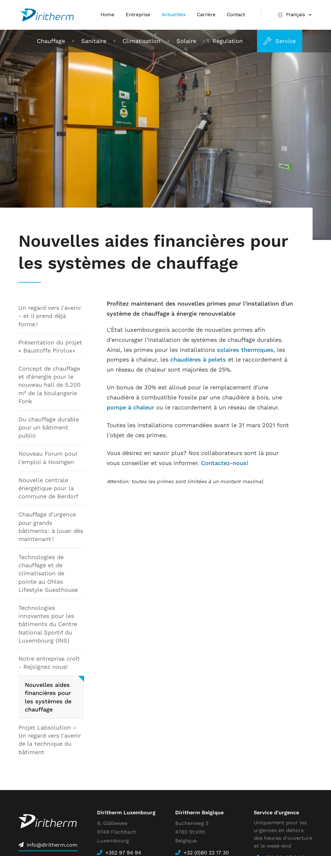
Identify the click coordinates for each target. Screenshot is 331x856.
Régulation (227, 41)
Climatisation (141, 41)
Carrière (206, 14)
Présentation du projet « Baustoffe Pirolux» (50, 346)
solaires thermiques (245, 349)
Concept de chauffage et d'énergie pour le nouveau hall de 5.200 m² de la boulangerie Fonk (49, 385)
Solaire (186, 41)
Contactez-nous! (224, 463)
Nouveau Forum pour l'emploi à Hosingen (48, 457)
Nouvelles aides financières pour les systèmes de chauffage (48, 697)
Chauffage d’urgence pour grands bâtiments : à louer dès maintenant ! (50, 527)
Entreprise (138, 14)
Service (286, 41)
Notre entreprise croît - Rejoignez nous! (49, 662)
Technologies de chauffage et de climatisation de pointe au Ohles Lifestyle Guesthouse (48, 573)
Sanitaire (93, 41)
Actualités (174, 14)
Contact (236, 14)
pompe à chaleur (130, 407)
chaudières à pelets (198, 359)
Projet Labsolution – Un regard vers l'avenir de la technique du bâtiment (49, 739)
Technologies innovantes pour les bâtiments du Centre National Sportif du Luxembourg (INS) (47, 624)
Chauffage (51, 41)
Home (107, 14)
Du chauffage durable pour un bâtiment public (48, 427)
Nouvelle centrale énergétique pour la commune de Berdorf (48, 488)
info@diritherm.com (52, 845)
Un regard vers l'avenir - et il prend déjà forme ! (49, 315)
